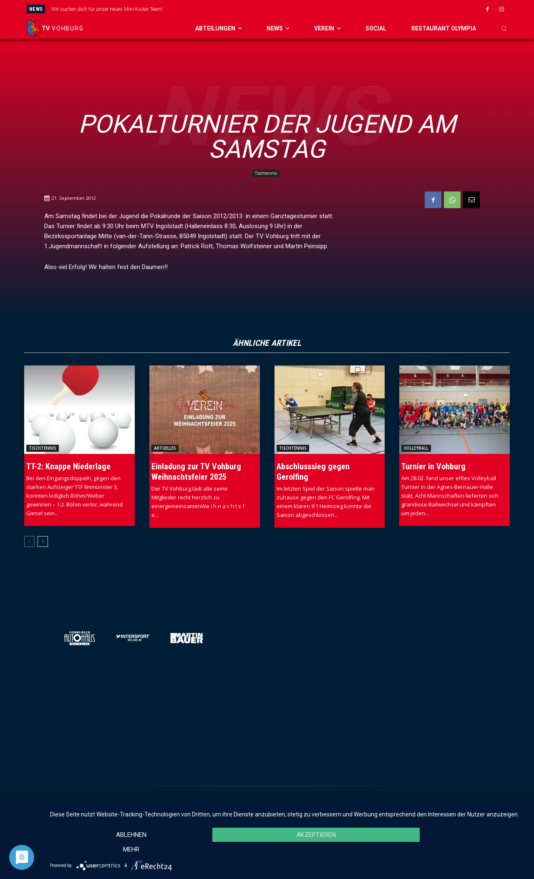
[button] (504, 28)
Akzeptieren (287, 850)
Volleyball (416, 448)
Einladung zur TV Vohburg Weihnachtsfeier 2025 (196, 471)
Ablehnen (121, 850)
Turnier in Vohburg (433, 466)
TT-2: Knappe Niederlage (68, 466)
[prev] (290, 9)
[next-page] (43, 541)
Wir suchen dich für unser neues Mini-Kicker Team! (107, 9)
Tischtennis (266, 173)
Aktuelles (165, 448)
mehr (454, 850)
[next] (303, 9)
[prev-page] (29, 541)
